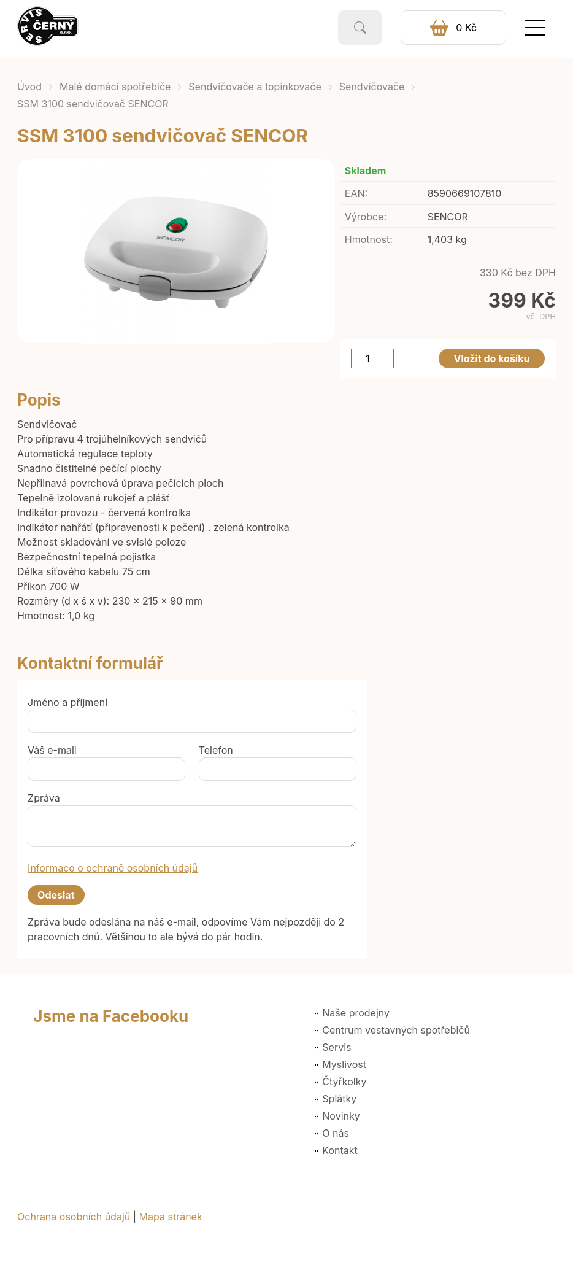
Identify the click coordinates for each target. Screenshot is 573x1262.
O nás (335, 1133)
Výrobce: (365, 217)
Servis (336, 1047)
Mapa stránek (170, 1216)
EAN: (356, 193)
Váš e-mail (52, 750)
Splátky (339, 1099)
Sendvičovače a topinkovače (254, 86)
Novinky (341, 1116)
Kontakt (339, 1150)
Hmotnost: (369, 239)
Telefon (216, 750)
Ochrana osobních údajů (75, 1216)
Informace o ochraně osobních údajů (113, 868)
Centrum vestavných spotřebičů (396, 1030)
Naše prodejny (356, 1013)
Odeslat (55, 895)
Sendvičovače (372, 86)
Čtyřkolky (344, 1081)
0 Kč (466, 27)
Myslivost (344, 1064)
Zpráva (44, 798)
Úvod (29, 86)
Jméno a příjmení (67, 702)
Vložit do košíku (492, 358)
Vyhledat (360, 27)
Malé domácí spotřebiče (115, 86)
